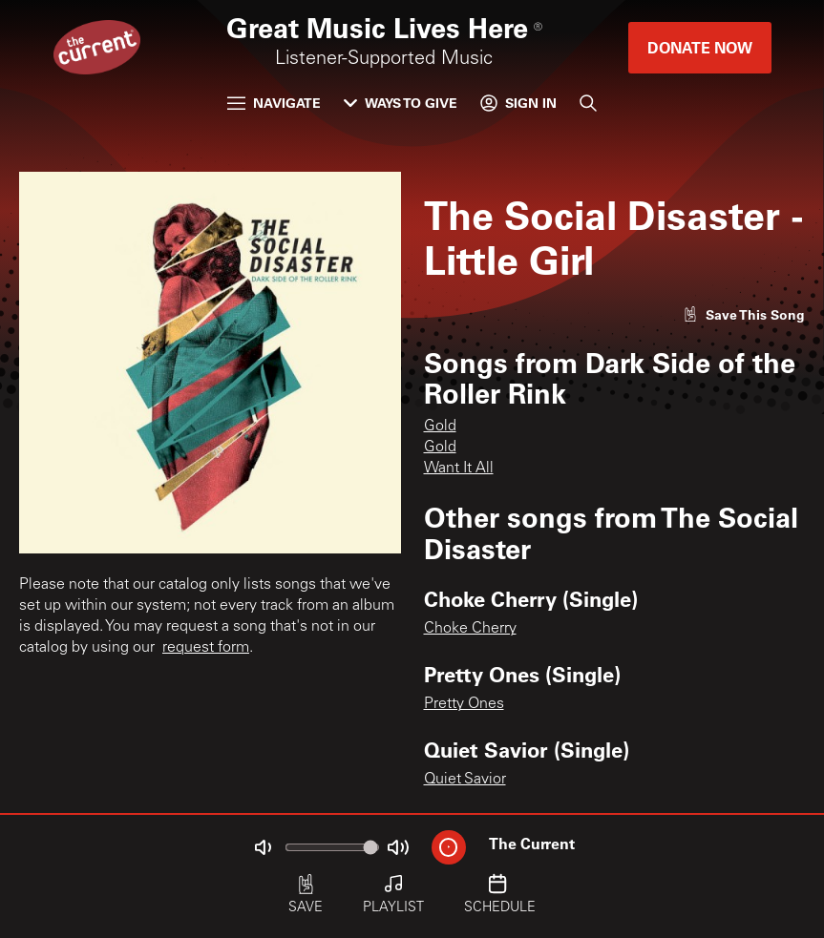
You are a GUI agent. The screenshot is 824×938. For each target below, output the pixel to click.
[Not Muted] (262, 847)
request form (205, 648)
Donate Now (699, 47)
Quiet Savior (465, 779)
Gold (440, 426)
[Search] (588, 103)
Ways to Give (400, 103)
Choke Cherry (470, 628)
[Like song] (744, 314)
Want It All (459, 468)
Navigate (274, 103)
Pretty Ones (464, 704)
